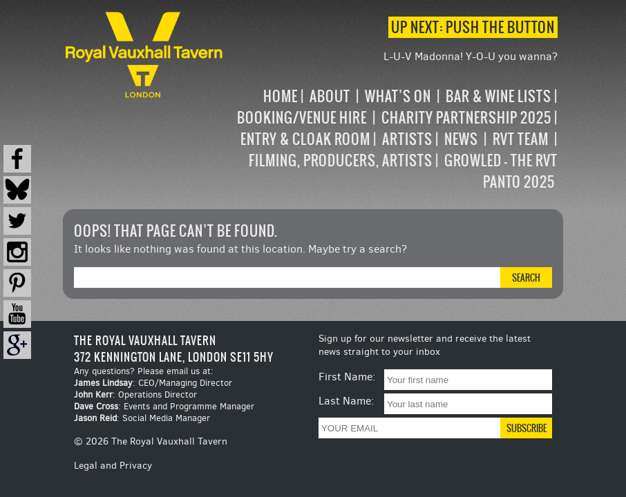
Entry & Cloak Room (305, 139)
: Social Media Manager (142, 418)
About (330, 96)
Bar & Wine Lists (498, 96)
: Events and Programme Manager (164, 406)
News (461, 139)
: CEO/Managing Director (153, 383)
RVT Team (521, 139)
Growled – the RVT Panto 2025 (501, 171)
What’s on (398, 96)
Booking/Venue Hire (302, 117)
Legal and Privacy (113, 465)
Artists (407, 139)
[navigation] (392, 139)
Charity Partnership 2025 (466, 117)
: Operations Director (135, 394)
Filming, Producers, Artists (341, 160)
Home (280, 96)
